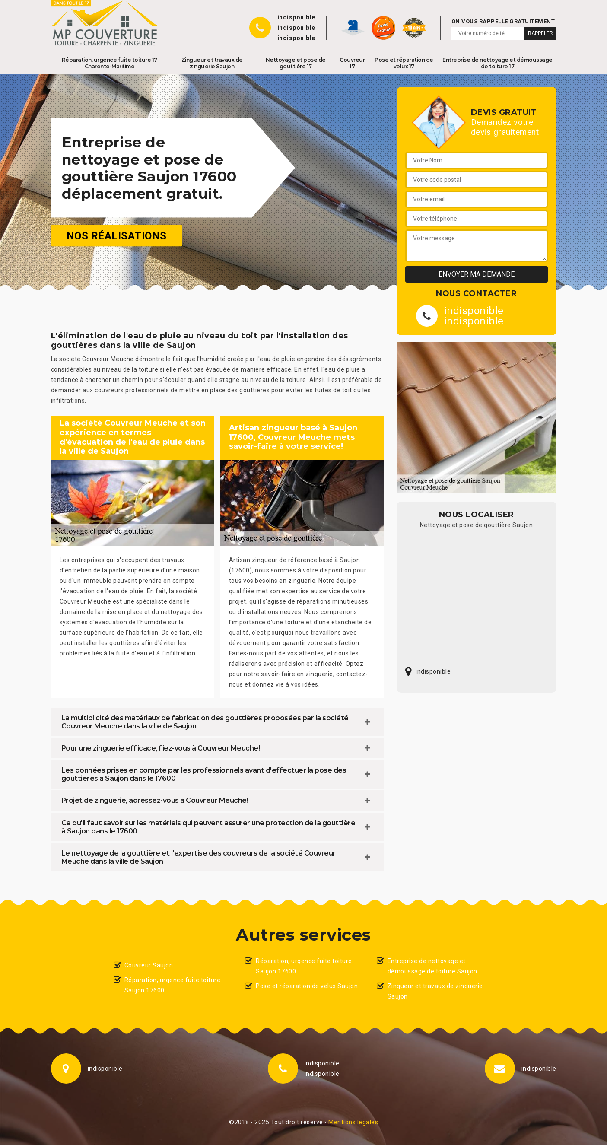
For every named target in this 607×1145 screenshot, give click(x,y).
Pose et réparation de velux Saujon (307, 986)
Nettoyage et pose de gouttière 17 (296, 63)
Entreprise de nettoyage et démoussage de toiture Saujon (432, 966)
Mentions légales (353, 1122)
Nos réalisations (117, 236)
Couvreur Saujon (148, 965)
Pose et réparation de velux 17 (404, 63)
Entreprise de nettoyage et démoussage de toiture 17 (497, 63)
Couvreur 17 (352, 63)
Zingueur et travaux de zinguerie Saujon (212, 63)
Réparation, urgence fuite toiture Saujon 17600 (172, 985)
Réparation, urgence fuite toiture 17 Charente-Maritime (109, 63)
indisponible (296, 17)
